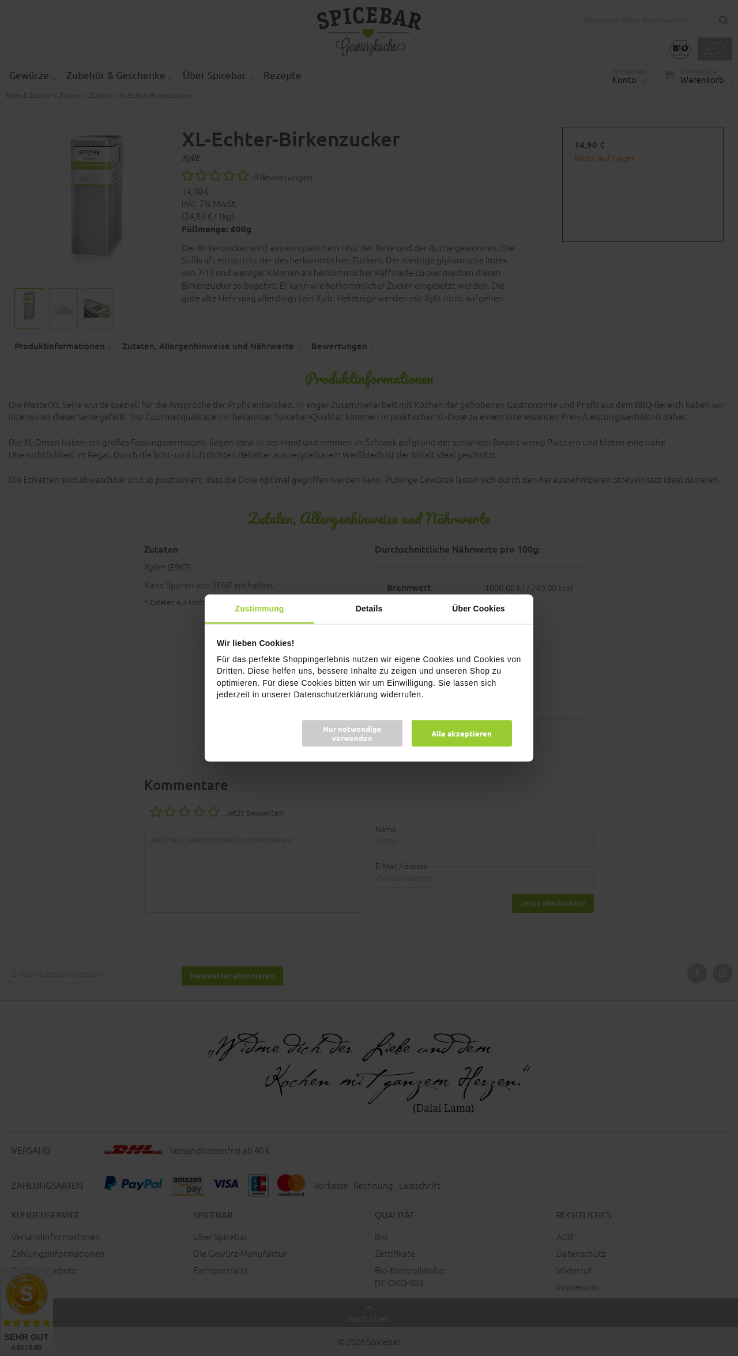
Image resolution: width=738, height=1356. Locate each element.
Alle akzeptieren (461, 733)
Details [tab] (369, 608)
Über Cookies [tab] (478, 608)
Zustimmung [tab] (259, 608)
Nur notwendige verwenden (352, 733)
